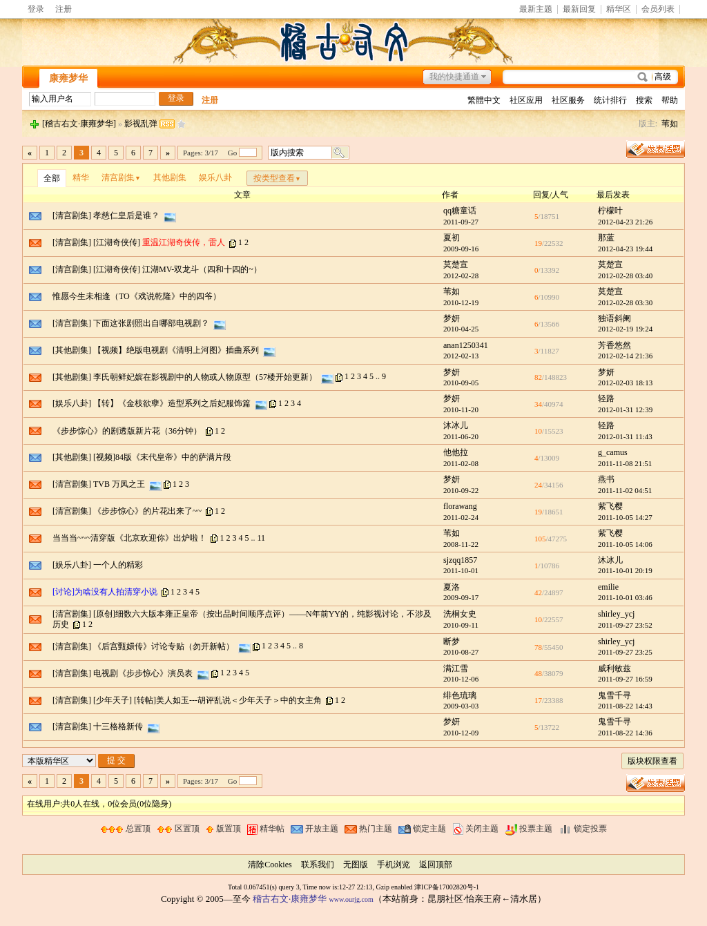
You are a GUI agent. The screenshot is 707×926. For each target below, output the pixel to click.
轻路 (606, 398)
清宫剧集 (121, 177)
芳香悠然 (614, 345)
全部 (51, 178)
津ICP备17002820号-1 (446, 887)
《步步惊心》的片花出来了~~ (147, 511)
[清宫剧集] (71, 215)
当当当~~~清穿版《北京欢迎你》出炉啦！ (129, 538)
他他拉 (455, 452)
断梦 (451, 641)
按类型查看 (277, 178)
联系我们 (317, 864)
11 (261, 538)
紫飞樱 (610, 506)
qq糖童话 (459, 210)
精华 (80, 177)
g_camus (613, 452)
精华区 (618, 9)
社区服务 (568, 100)
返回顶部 (435, 864)
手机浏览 (393, 864)
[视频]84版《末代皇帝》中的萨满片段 (162, 457)
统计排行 (610, 100)
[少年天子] (112, 700)
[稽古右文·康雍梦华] (79, 123)
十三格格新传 (118, 726)
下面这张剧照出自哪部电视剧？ (151, 323)
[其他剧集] (71, 349)
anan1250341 (465, 345)
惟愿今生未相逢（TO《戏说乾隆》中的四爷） (136, 296)
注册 (63, 9)
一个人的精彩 (118, 565)
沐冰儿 (455, 425)
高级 (663, 76)
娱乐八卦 (215, 177)
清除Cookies (269, 864)
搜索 (644, 100)
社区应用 (526, 100)
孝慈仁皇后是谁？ (126, 215)
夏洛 (451, 587)
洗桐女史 (459, 614)
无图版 (355, 864)
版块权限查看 (652, 761)
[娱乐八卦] (71, 403)
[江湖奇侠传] (116, 242)
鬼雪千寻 (614, 695)
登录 (36, 9)
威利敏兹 (614, 668)
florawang (460, 506)
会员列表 (658, 9)
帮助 (669, 100)
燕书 (606, 479)
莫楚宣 (455, 264)
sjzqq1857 (460, 560)
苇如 (669, 123)
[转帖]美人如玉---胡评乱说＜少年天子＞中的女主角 (228, 700)
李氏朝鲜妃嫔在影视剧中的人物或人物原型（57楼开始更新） (205, 376)
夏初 (451, 237)
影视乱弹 (140, 123)
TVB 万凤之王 (119, 484)
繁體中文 (484, 100)
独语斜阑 (614, 318)
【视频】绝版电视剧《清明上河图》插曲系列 (176, 349)
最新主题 (535, 9)
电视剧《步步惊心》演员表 (143, 672)
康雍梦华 (68, 78)
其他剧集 (169, 177)
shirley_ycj (616, 614)
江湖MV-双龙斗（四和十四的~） (202, 269)
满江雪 (455, 668)
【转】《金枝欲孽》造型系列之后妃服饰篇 (172, 403)
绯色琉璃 (459, 695)
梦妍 (451, 318)
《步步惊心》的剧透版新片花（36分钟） (127, 431)
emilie (608, 587)
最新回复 (579, 9)
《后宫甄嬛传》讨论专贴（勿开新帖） (163, 645)
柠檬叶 (610, 210)
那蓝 (606, 237)
